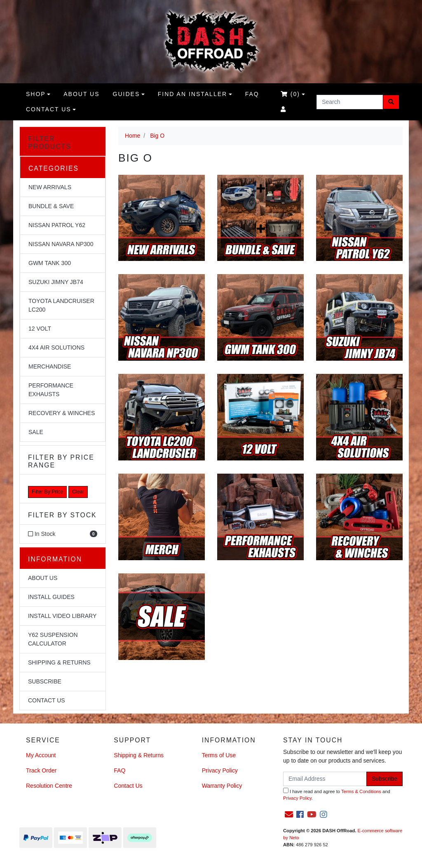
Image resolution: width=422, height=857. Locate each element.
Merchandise (49, 366)
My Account (41, 755)
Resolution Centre (49, 785)
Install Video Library (62, 616)
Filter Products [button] (49, 142)
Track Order (41, 770)
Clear (78, 492)
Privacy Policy (220, 770)
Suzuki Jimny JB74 (55, 282)
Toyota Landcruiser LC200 (61, 305)
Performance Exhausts (50, 389)
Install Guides (51, 597)
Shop (36, 94)
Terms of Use (219, 755)
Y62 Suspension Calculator (53, 639)
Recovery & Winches (61, 413)
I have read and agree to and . (336, 794)
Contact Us (48, 109)
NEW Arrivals (49, 187)
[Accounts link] (283, 109)
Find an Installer (192, 94)
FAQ (252, 94)
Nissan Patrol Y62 (56, 225)
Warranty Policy (222, 785)
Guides (126, 94)
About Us (42, 578)
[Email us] (289, 814)
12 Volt (39, 328)
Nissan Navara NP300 (60, 244)
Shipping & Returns (59, 662)
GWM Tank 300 (49, 263)
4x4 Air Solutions (56, 347)
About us (81, 94)
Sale (35, 432)
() (290, 94)
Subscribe (44, 681)
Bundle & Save (51, 206)
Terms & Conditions (361, 791)
